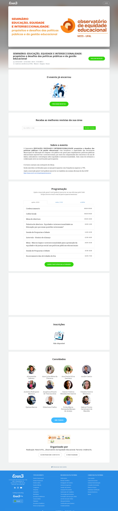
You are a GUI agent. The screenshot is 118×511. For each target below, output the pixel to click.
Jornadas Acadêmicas (39, 497)
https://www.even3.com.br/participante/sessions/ (37, 173)
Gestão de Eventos (66, 487)
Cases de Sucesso (93, 480)
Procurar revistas (59, 104)
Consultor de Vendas (93, 485)
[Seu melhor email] (53, 128)
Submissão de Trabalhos (67, 492)
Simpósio (35, 490)
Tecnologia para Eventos (67, 494)
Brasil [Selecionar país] (18, 501)
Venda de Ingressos (66, 485)
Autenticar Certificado (94, 490)
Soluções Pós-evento (66, 490)
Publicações (64, 478)
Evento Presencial (38, 480)
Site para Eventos (65, 502)
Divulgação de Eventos (67, 483)
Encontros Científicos (39, 504)
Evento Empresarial (38, 478)
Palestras (35, 502)
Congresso (36, 487)
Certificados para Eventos (67, 504)
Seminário (36, 492)
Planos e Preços (92, 487)
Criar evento (91, 478)
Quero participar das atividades (59, 264)
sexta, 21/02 (59, 202)
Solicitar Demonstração (94, 483)
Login (106, 3)
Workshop (36, 494)
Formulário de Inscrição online (69, 497)
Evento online (37, 483)
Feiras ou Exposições (39, 506)
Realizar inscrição (97, 58)
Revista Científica (65, 480)
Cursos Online (37, 499)
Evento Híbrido (37, 485)
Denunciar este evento (59, 467)
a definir (82, 202)
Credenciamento (65, 506)
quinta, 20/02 (35, 202)
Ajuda (89, 494)
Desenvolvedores (93, 492)
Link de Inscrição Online (67, 499)
